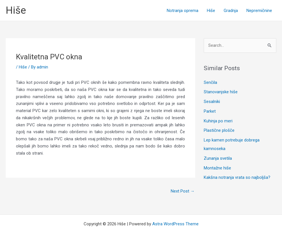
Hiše (16, 10)
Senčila (210, 82)
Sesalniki (212, 101)
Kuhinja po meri (218, 121)
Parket (210, 111)
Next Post (183, 191)
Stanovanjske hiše (221, 91)
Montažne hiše (217, 168)
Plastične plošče (219, 130)
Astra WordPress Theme (175, 223)
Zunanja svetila (218, 158)
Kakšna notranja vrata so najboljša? (237, 177)
